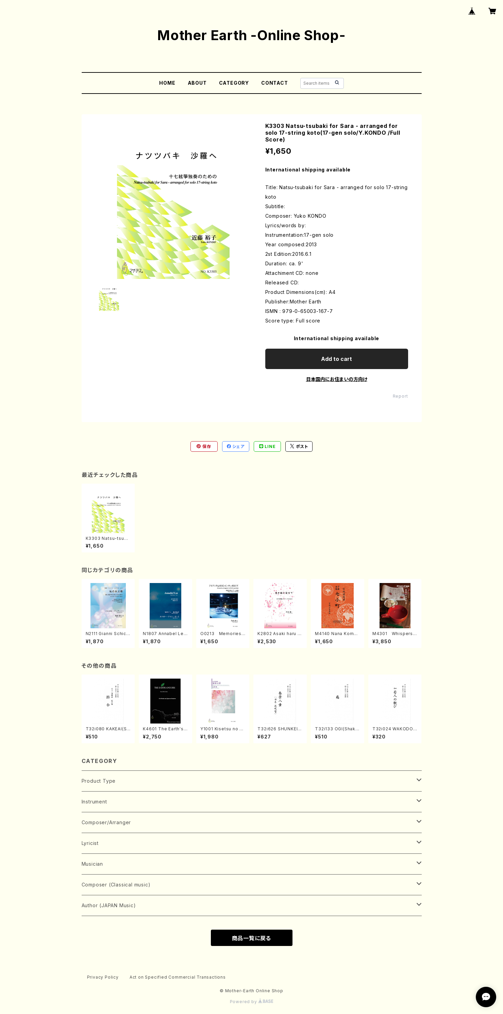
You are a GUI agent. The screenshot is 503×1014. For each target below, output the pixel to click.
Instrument (94, 801)
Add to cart (336, 358)
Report (400, 396)
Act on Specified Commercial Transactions (178, 977)
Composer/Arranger (106, 822)
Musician (92, 864)
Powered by (251, 1001)
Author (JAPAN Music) (109, 905)
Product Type (99, 781)
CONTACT (274, 83)
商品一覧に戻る (251, 938)
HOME (167, 83)
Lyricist (90, 843)
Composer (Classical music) (116, 884)
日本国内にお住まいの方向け (336, 379)
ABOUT (197, 83)
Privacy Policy (103, 977)
